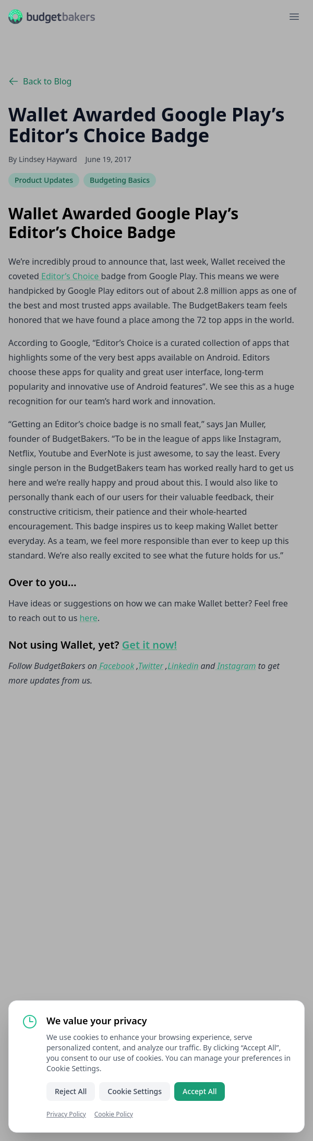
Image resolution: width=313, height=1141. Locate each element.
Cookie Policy (113, 1114)
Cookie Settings (134, 1091)
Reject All (71, 1091)
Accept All (199, 1091)
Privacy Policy (66, 1114)
